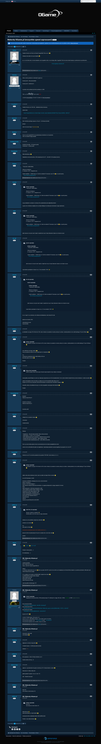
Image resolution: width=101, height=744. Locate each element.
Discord (38, 31)
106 (91, 393)
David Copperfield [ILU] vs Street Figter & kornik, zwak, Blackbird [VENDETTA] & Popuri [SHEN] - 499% (46, 113)
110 (91, 460)
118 (91, 664)
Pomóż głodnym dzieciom (57, 63)
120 (91, 696)
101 (91, 238)
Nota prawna (8, 736)
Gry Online (74, 31)
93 (91, 104)
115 (91, 628)
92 (91, 74)
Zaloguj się (8, 1)
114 (91, 589)
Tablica (16, 31)
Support (32, 31)
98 (91, 163)
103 (91, 328)
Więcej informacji (74, 43)
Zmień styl (81, 736)
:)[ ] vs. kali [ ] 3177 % (28, 545)
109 (91, 452)
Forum (9, 31)
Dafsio (39, 70)
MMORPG (66, 31)
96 (91, 141)
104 (91, 337)
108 (91, 428)
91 (91, 50)
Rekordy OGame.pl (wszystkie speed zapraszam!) (29, 40)
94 (91, 118)
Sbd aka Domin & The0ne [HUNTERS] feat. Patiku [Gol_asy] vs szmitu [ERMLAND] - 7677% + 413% (45, 608)
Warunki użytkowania (16, 736)
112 (91, 542)
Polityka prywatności (26, 736)
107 (91, 414)
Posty (10, 88)
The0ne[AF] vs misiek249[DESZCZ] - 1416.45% (34, 611)
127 (23, 46)
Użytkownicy (23, 31)
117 (91, 653)
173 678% (38, 620)
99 (91, 182)
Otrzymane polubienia (13, 606)
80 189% (48, 620)
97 (91, 151)
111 (91, 504)
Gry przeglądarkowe (56, 31)
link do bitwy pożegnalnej (29, 175)
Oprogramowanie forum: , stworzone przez (50, 741)
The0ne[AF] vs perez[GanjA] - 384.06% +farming (34, 605)
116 (91, 639)
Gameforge (46, 31)
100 (91, 210)
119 (91, 684)
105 (91, 365)
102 (91, 274)
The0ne (39, 624)
